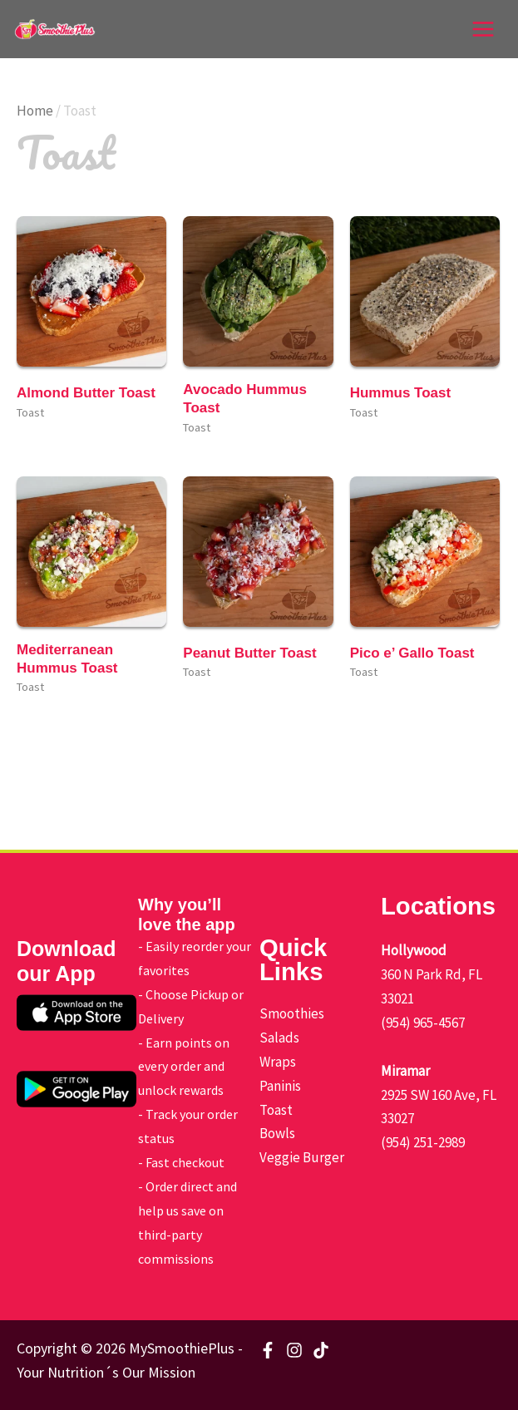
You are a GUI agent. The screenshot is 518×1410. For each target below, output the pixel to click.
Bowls (277, 1133)
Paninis (280, 1086)
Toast (276, 1110)
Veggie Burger (301, 1157)
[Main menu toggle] (483, 29)
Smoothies (291, 1013)
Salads (279, 1037)
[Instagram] (294, 1350)
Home (35, 110)
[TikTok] (321, 1350)
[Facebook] (267, 1350)
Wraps (277, 1062)
